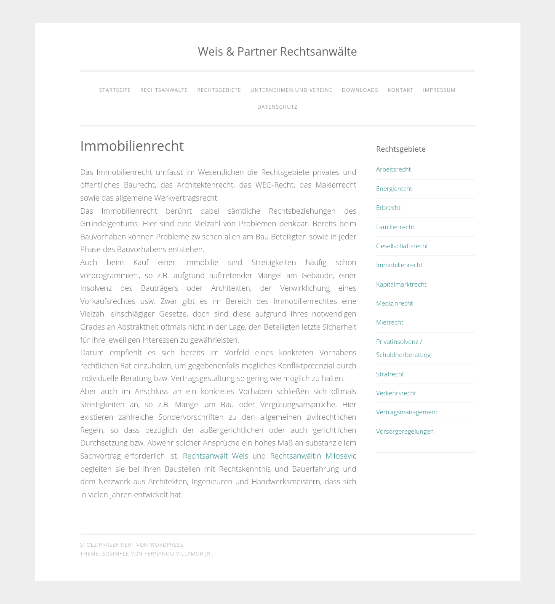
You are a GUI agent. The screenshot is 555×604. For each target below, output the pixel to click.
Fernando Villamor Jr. (178, 553)
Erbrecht (388, 207)
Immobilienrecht (399, 264)
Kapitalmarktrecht (401, 284)
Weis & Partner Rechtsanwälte (277, 51)
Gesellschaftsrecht (402, 246)
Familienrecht (395, 227)
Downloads (360, 90)
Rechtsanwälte (164, 90)
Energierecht (394, 188)
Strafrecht (390, 374)
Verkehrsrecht (396, 393)
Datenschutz (277, 106)
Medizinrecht (394, 303)
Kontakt (401, 90)
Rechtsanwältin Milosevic (313, 456)
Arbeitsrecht (393, 169)
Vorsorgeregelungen (405, 431)
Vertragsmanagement (407, 412)
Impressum (439, 90)
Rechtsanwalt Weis (215, 456)
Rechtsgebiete (219, 90)
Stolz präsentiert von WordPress (132, 544)
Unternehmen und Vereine (292, 90)
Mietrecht (389, 322)
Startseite (115, 90)
